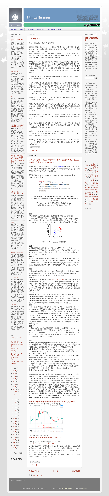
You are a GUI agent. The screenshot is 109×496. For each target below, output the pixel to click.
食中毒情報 (14, 348)
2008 (14, 445)
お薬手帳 (92, 170)
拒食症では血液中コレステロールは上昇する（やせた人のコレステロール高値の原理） (17, 159)
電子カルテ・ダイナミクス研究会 (17, 354)
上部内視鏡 (30, 29)
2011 (14, 437)
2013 (14, 432)
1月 (16, 415)
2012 (14, 434)
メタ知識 (91, 185)
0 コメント (34, 150)
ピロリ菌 (90, 180)
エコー (87, 168)
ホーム (55, 471)
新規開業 (87, 196)
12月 (16, 392)
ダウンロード (94, 178)
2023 (14, 379)
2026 (14, 371)
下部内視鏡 (40, 29)
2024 (14, 376)
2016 (14, 424)
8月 (16, 402)
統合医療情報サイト (17, 342)
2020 (14, 387)
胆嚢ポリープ (15, 222)
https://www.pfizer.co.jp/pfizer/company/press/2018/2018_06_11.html (52, 401)
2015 (14, 426)
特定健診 (95, 196)
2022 (14, 381)
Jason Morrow (66, 488)
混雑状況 (89, 192)
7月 (16, 404)
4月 (16, 412)
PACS (86, 166)
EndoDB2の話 (90, 164)
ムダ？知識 (91, 182)
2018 (14, 418)
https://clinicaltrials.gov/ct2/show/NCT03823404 (45, 437)
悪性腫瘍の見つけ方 (54, 29)
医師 (21, 29)
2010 (14, 440)
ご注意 (96, 172)
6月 (16, 407)
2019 (14, 389)
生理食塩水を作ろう (17, 252)
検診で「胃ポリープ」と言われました (17, 192)
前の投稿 (76, 471)
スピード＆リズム (36, 39)
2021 (14, 384)
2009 (14, 442)
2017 (14, 421)
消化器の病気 (91, 193)
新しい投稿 (34, 471)
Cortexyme (60, 166)
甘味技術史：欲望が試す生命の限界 (17, 126)
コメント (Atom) (38, 475)
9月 (16, 399)
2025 (14, 373)
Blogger (84, 488)
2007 (14, 448)
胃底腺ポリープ (16, 71)
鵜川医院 (14, 29)
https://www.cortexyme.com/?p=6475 (41, 444)
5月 (16, 410)
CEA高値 (13, 304)
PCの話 (93, 166)
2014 (14, 429)
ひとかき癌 (14, 277)
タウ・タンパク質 (58, 279)
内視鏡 (93, 199)
